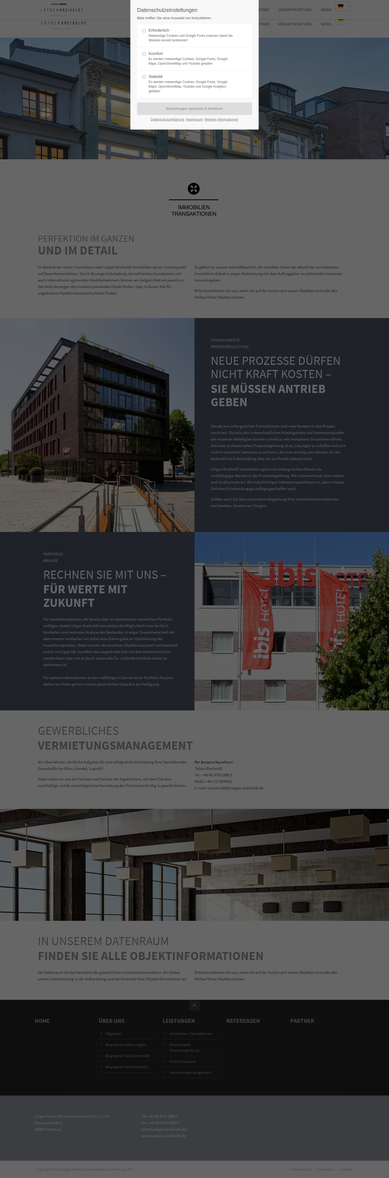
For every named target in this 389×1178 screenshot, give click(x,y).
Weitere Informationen (221, 119)
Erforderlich (192, 35)
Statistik (192, 83)
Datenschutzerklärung (167, 119)
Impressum (194, 119)
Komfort (192, 58)
